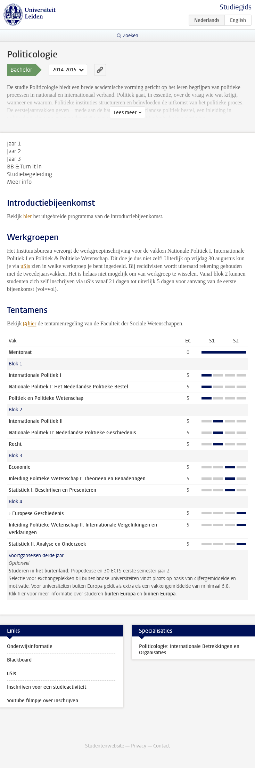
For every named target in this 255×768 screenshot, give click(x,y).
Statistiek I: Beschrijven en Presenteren (52, 490)
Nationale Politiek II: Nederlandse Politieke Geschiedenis (72, 432)
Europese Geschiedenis (38, 513)
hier (27, 216)
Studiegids (236, 7)
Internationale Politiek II (36, 421)
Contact (161, 746)
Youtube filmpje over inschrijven (42, 700)
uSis (25, 266)
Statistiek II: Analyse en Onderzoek (47, 544)
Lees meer (125, 112)
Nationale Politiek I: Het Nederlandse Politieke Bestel (68, 386)
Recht (15, 444)
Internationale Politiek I (35, 375)
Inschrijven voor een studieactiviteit (46, 687)
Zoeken (130, 35)
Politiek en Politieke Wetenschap (46, 398)
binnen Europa (159, 594)
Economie (20, 467)
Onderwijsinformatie (29, 646)
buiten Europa (120, 594)
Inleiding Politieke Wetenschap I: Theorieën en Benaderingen (77, 478)
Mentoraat (20, 352)
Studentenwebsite (104, 746)
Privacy (138, 746)
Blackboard (19, 660)
